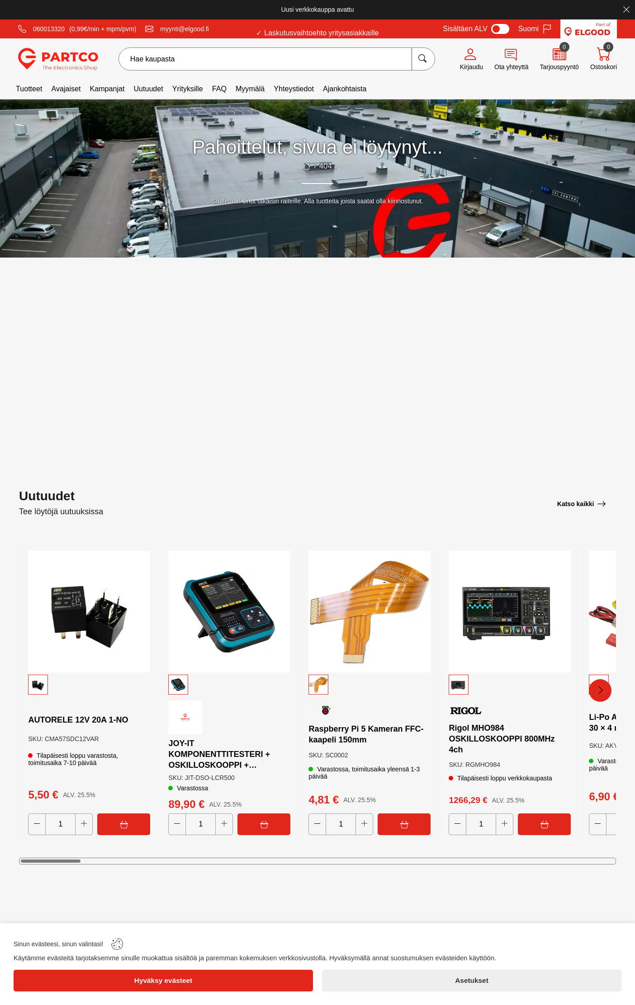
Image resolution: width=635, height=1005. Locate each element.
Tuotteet (29, 89)
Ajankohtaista (345, 89)
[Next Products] (600, 690)
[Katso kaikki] (581, 503)
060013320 (49, 29)
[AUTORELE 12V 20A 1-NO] (89, 611)
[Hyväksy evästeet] (163, 980)
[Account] (471, 59)
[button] (89, 684)
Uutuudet (148, 89)
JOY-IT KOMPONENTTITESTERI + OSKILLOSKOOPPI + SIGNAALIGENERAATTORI (220, 754)
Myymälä (250, 89)
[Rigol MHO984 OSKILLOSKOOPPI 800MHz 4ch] (509, 611)
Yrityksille (187, 89)
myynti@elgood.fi (184, 29)
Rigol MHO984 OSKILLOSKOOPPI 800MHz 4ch (502, 738)
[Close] (626, 9)
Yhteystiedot (294, 89)
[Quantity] (61, 824)
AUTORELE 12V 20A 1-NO (78, 719)
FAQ (219, 89)
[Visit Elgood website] (588, 28)
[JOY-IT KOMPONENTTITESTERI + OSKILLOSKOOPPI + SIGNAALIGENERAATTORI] (229, 611)
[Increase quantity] (84, 824)
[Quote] (559, 59)
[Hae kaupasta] (423, 59)
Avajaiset (66, 89)
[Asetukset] (471, 980)
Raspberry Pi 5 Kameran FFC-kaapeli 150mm (366, 734)
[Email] (177, 29)
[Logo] (58, 59)
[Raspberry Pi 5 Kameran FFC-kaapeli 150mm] (369, 611)
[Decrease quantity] (37, 824)
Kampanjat (107, 89)
